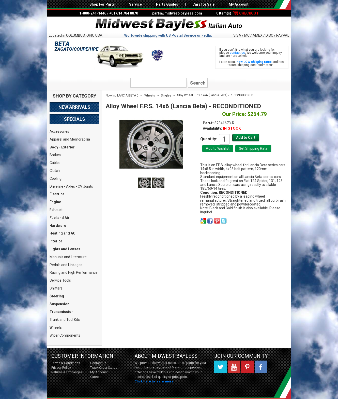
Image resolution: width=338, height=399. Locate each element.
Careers (95, 377)
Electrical (58, 194)
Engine (55, 202)
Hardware (58, 226)
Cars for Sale (203, 4)
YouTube (234, 367)
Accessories (59, 131)
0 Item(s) (237, 13)
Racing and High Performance (74, 272)
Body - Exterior (62, 147)
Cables (55, 163)
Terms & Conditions (65, 363)
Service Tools (60, 280)
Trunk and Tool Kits (65, 320)
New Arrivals (74, 107)
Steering (57, 296)
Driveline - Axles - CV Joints (71, 186)
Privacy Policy (61, 367)
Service (135, 4)
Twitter (220, 367)
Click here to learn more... (155, 381)
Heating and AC (62, 233)
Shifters (56, 288)
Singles (166, 95)
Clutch (55, 171)
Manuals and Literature (68, 257)
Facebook (261, 367)
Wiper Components (65, 335)
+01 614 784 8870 (123, 13)
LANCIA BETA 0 (128, 95)
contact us (237, 52)
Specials (74, 119)
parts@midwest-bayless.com (177, 13)
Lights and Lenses (65, 249)
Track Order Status (103, 367)
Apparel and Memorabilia (70, 139)
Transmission (61, 312)
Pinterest (247, 367)
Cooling (56, 178)
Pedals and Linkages (66, 265)
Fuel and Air (59, 218)
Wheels (56, 327)
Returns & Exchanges (66, 372)
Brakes (55, 155)
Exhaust (56, 210)
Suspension (59, 304)
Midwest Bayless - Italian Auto (169, 24)
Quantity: (208, 138)
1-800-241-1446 (92, 13)
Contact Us (98, 363)
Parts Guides (167, 4)
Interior (56, 241)
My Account (239, 4)
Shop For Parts (102, 4)
